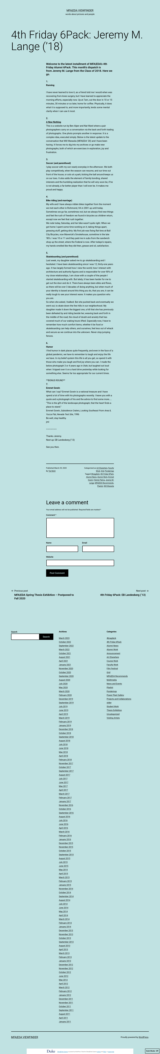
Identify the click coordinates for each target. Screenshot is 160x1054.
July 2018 (63, 744)
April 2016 (63, 828)
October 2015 (65, 851)
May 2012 (63, 980)
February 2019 (65, 722)
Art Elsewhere (101, 468)
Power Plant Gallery (115, 695)
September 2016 (66, 813)
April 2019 (63, 714)
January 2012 (65, 995)
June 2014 (63, 908)
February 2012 (65, 991)
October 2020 (65, 672)
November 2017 (66, 763)
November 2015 (66, 847)
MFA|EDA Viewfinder (80, 10)
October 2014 (65, 892)
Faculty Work (112, 665)
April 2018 (63, 756)
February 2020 (65, 695)
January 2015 (65, 885)
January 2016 (65, 839)
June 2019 (63, 710)
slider (109, 703)
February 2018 (65, 759)
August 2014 (64, 900)
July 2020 (63, 684)
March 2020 (64, 691)
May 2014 (63, 911)
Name (48, 543)
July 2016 (63, 820)
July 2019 (63, 706)
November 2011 (66, 1002)
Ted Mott (52, 471)
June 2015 (63, 866)
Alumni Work (102, 477)
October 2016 (65, 809)
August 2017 (64, 775)
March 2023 (64, 638)
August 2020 (64, 680)
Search (14, 632)
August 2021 (64, 657)
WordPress (143, 1037)
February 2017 (65, 797)
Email (84, 543)
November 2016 (66, 805)
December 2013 (66, 930)
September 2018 (66, 737)
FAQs (104, 1051)
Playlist (100, 486)
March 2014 (64, 919)
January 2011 (65, 1021)
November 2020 (66, 668)
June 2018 (63, 748)
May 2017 (63, 786)
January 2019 (65, 725)
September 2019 (66, 703)
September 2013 (66, 942)
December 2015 (66, 843)
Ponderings (109, 471)
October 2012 (65, 972)
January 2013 (65, 961)
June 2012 (63, 976)
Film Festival (112, 668)
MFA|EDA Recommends (104, 483)
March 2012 (64, 987)
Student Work (113, 706)
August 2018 (64, 740)
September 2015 (66, 854)
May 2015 (63, 870)
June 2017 (63, 782)
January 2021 (65, 665)
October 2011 (65, 1006)
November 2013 (66, 934)
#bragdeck (95, 474)
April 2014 (63, 915)
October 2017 (65, 767)
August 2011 (64, 1014)
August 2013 (64, 946)
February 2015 (65, 881)
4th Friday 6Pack (107, 474)
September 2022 (66, 646)
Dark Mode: (152, 1051)
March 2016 (64, 832)
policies (99, 1051)
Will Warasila (109, 486)
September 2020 (66, 676)
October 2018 (65, 733)
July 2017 (63, 778)
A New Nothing (53, 122)
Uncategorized (113, 714)
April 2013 (63, 949)
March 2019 (64, 718)
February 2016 (65, 835)
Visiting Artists (113, 718)
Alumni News (91, 477)
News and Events (114, 684)
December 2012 (66, 964)
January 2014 (65, 927)
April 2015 (63, 873)
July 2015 (63, 862)
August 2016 (64, 816)
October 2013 (65, 938)
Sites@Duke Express (62, 1051)
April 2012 (63, 983)
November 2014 (66, 889)
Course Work (112, 661)
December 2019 (66, 699)
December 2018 (66, 729)
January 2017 (65, 801)
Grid (102, 471)
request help (111, 1051)
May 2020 (63, 687)
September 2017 (66, 771)
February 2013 (65, 957)
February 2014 (65, 923)
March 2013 (64, 953)
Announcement (113, 653)
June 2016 (63, 824)
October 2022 (65, 642)
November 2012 (66, 968)
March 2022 (64, 649)
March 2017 (64, 794)
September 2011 (66, 1010)
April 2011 (63, 1018)
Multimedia (112, 680)
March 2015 (64, 877)
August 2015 (64, 858)
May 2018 (63, 752)
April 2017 (63, 790)
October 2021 (65, 653)
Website (49, 557)
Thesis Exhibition (114, 710)
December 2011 (66, 999)
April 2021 (63, 661)
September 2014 (66, 896)
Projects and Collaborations (119, 699)
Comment (51, 515)
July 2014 (63, 904)
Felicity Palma (99, 480)
